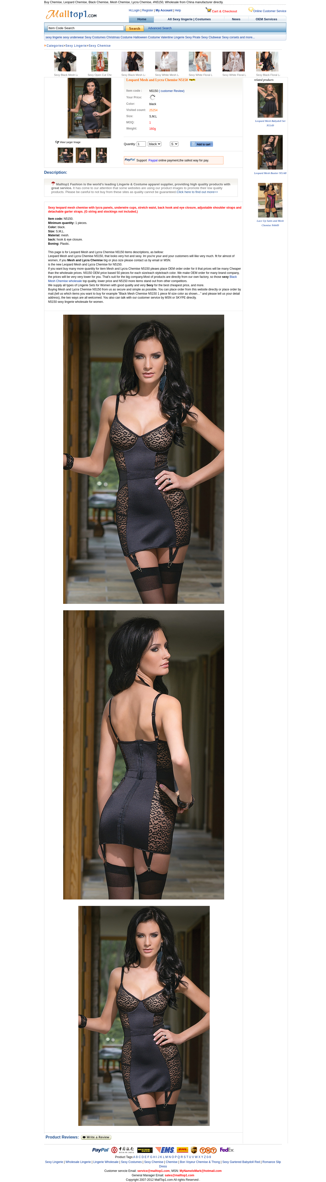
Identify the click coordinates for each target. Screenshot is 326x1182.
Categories (55, 45)
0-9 (209, 1157)
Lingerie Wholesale (105, 1162)
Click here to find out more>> (197, 192)
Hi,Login (134, 10)
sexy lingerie (54, 37)
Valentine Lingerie (172, 37)
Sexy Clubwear (211, 37)
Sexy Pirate (192, 37)
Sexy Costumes (95, 37)
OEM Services (266, 19)
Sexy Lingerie (76, 45)
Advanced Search (160, 28)
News (236, 19)
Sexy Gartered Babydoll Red (241, 1162)
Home (141, 19)
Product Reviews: (63, 1137)
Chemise (171, 1162)
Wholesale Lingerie (78, 1162)
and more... (247, 37)
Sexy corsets (230, 37)
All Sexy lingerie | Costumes (189, 19)
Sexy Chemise (100, 45)
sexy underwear (73, 37)
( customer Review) (171, 91)
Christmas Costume (119, 37)
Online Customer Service (267, 11)
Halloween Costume (146, 37)
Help (178, 10)
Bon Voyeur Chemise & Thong (200, 1162)
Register (147, 10)
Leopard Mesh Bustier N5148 (270, 173)
